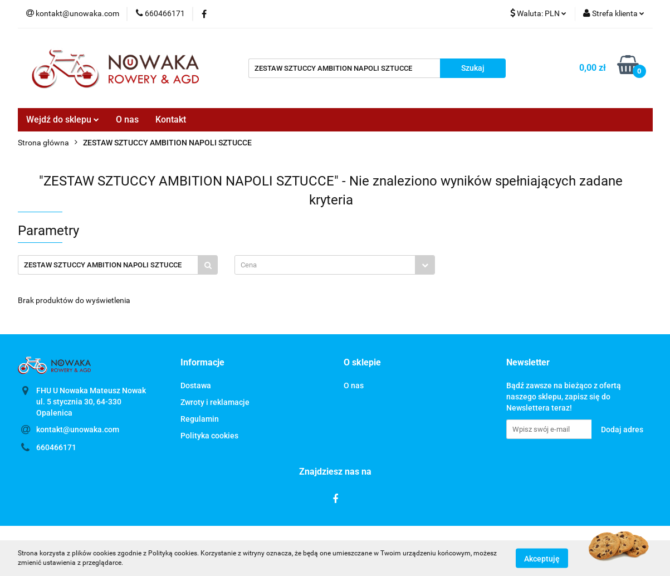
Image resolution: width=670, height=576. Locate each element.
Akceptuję (542, 558)
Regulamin (199, 418)
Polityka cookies (209, 435)
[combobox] (334, 265)
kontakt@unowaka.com (77, 429)
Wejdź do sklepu (62, 119)
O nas (127, 119)
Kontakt (170, 119)
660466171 (56, 447)
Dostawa (195, 385)
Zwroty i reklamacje (215, 402)
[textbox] (325, 265)
